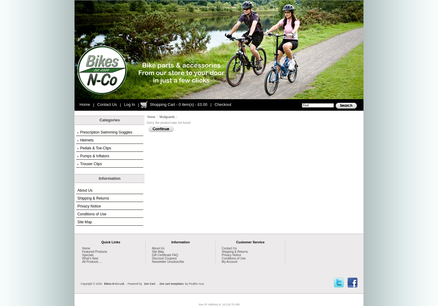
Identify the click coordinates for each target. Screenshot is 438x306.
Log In (129, 104)
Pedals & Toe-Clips (94, 148)
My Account (230, 261)
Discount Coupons (164, 258)
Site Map (84, 222)
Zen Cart (149, 283)
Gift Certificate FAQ (165, 255)
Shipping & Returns (93, 198)
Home (85, 104)
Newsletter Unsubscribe (168, 261)
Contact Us (107, 104)
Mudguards (167, 117)
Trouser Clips (89, 164)
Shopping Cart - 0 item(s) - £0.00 (178, 104)
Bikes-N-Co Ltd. (114, 283)
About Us (84, 190)
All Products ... (92, 261)
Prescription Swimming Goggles (104, 132)
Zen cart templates (171, 283)
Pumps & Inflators (93, 156)
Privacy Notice (89, 206)
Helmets (85, 140)
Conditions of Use (91, 214)
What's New (90, 258)
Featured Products (94, 251)
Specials (88, 255)
